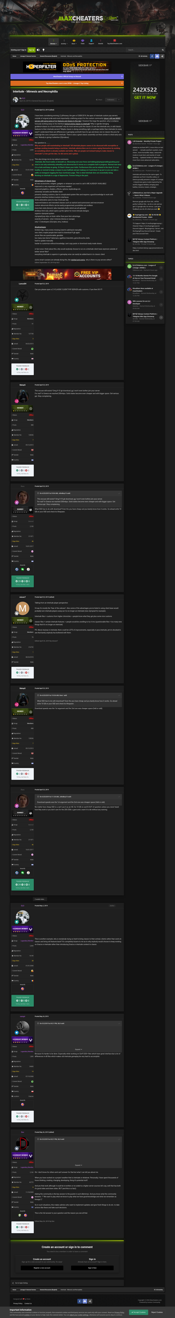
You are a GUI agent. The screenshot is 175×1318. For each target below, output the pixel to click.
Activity (63, 44)
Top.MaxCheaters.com (114, 43)
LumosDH (22, 284)
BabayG (23, 385)
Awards (100, 43)
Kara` (62, 695)
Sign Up (31, 50)
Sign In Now (92, 1268)
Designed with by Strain (21, 1299)
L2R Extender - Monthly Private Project (147, 141)
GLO (59, 1023)
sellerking (138, 220)
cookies (27, 1315)
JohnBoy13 (63, 493)
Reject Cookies (157, 1312)
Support (91, 43)
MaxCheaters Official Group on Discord (67, 76)
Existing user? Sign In (18, 50)
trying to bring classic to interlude (77, 124)
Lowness (138, 198)
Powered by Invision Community (149, 1302)
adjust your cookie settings (79, 1315)
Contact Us (28, 1303)
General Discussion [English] (43, 101)
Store (73, 44)
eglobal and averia (78, 260)
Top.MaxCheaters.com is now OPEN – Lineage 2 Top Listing (67, 83)
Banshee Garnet (140, 144)
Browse (53, 44)
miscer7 (22, 597)
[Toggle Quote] (38, 493)
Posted (153, 144)
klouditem (136, 280)
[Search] (137, 49)
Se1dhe (137, 244)
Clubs (83, 43)
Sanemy (135, 306)
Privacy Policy (17, 1303)
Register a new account (42, 1268)
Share (99, 100)
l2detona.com (139, 171)
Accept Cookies (139, 1312)
